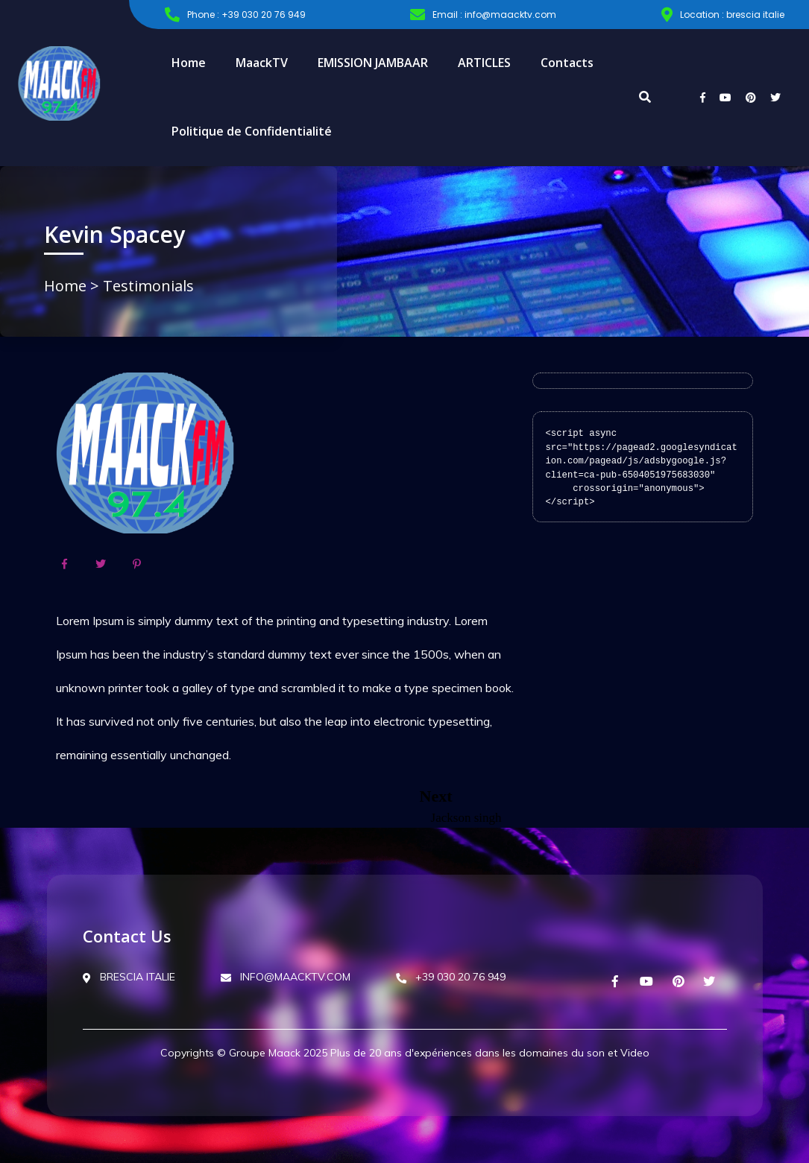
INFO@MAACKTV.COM (285, 976)
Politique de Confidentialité (251, 131)
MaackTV (262, 62)
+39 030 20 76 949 (451, 976)
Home (188, 62)
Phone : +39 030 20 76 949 (235, 14)
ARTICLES (484, 62)
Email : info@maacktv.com (483, 14)
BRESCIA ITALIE (129, 976)
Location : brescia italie (722, 14)
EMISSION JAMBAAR (373, 62)
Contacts (567, 62)
